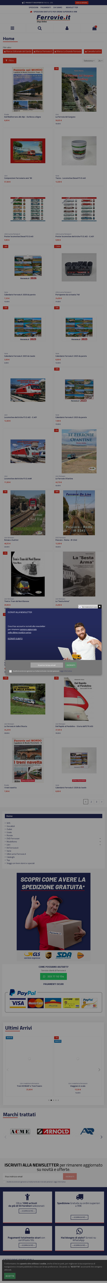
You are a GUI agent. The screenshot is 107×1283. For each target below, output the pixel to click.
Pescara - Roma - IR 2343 (66, 539)
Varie (9, 850)
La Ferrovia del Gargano (65, 116)
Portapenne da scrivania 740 (67, 294)
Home (9, 816)
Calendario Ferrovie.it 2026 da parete (20, 294)
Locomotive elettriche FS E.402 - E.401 (20, 417)
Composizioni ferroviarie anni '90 (18, 178)
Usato (9, 832)
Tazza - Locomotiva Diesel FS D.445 (70, 178)
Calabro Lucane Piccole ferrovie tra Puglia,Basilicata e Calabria (27, 663)
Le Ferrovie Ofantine (64, 478)
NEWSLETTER (72, 7)
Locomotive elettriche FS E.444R (18, 478)
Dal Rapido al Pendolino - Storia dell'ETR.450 (74, 726)
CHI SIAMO (57, 7)
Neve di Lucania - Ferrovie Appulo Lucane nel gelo (76, 662)
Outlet (9, 829)
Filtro (10, 60)
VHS (8, 823)
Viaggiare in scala (77, 1085)
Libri (8, 844)
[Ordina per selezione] (89, 61)
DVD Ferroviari (13, 838)
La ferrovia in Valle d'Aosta (15, 726)
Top (8, 860)
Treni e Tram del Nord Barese (16, 601)
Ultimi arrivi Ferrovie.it (16, 853)
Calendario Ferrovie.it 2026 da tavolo (70, 787)
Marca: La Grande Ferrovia (67, 51)
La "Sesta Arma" (62, 601)
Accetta (10, 1275)
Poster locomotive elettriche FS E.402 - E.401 (74, 236)
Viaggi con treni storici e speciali (21, 863)
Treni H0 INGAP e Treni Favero (29, 1085)
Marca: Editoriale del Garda (17, 51)
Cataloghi (11, 857)
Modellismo (12, 841)
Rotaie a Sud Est (11, 539)
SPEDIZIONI (33, 7)
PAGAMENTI (46, 7)
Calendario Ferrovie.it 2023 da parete (71, 417)
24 (100, 60)
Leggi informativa (60, 1181)
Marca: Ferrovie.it (43, 51)
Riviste (10, 835)
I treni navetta (10, 787)
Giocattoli (11, 826)
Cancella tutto (93, 51)
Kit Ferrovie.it (12, 847)
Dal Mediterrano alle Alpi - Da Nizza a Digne (22, 116)
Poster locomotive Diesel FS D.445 (18, 236)
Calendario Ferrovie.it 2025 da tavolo (19, 356)
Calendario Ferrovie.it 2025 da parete (71, 356)
